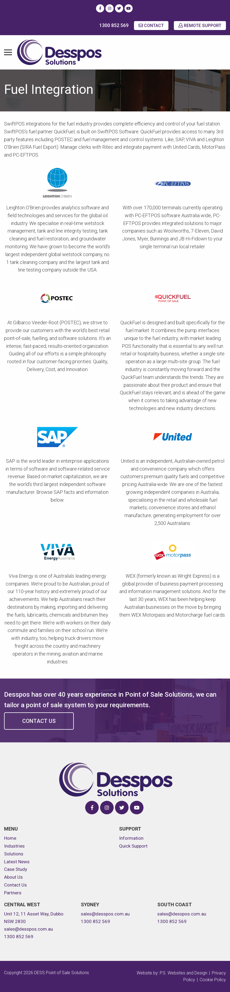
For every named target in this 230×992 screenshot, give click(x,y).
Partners (12, 892)
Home (10, 838)
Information (131, 838)
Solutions (13, 854)
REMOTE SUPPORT (199, 25)
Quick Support (133, 846)
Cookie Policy (213, 979)
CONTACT (151, 25)
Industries (14, 846)
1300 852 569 (114, 25)
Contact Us (39, 721)
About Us (13, 877)
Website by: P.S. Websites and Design (172, 973)
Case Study (15, 869)
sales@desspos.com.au (28, 929)
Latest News (17, 861)
